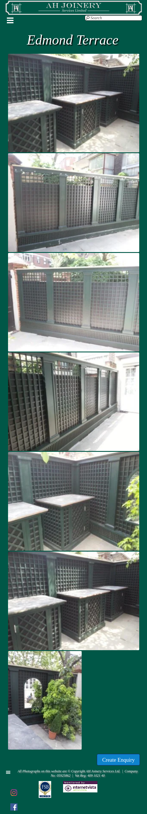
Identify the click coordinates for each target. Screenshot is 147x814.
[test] (118, 759)
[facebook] (14, 807)
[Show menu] (10, 20)
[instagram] (14, 792)
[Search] (113, 18)
